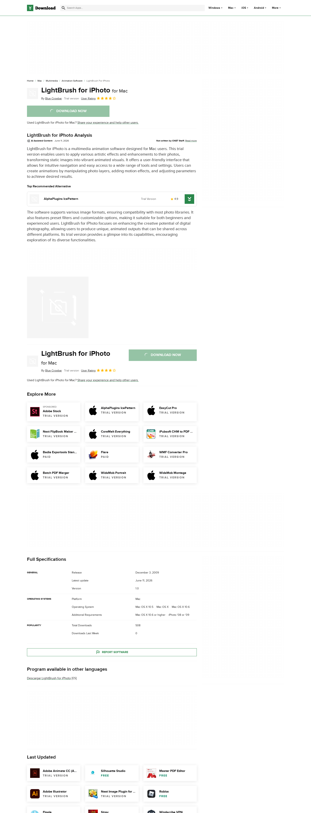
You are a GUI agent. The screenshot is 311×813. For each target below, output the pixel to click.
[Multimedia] (52, 81)
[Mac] (39, 81)
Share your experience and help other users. (108, 123)
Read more (191, 140)
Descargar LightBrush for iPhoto (49, 678)
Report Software (112, 652)
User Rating (98, 98)
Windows (214, 8)
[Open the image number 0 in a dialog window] (57, 307)
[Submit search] (63, 8)
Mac (230, 8)
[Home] (30, 81)
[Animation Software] (72, 81)
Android (259, 8)
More (277, 8)
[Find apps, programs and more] (132, 8)
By (51, 98)
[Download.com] (41, 8)
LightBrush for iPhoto (84, 90)
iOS (243, 8)
